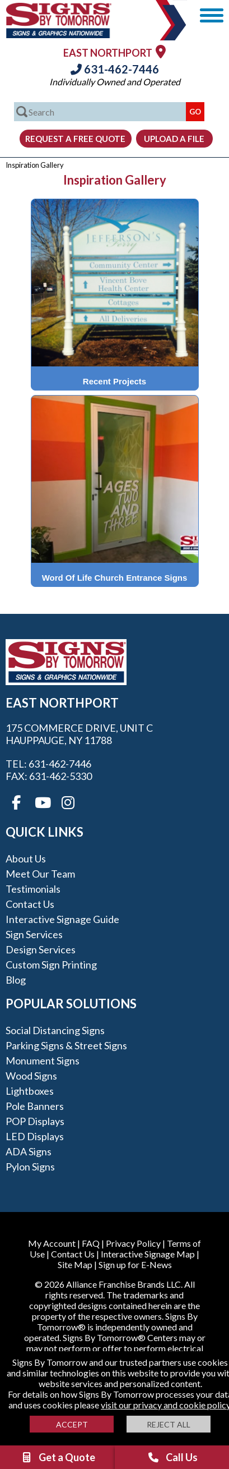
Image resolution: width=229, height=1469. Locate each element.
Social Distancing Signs (55, 1030)
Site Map (75, 1264)
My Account (52, 1243)
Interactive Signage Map (148, 1253)
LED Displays (35, 1136)
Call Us (172, 1457)
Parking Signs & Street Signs (66, 1045)
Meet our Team (40, 873)
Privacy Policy (133, 1243)
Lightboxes (30, 1091)
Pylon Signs (30, 1166)
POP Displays (35, 1121)
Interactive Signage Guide (62, 919)
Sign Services (34, 934)
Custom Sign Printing (51, 964)
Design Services (41, 949)
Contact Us (30, 904)
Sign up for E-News (135, 1264)
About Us (26, 858)
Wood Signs (31, 1075)
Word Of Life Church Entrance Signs (115, 577)
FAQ (91, 1243)
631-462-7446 (115, 69)
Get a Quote (57, 1457)
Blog (16, 980)
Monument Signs (43, 1060)
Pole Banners (35, 1106)
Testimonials (33, 889)
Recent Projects (114, 381)
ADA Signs (29, 1151)
